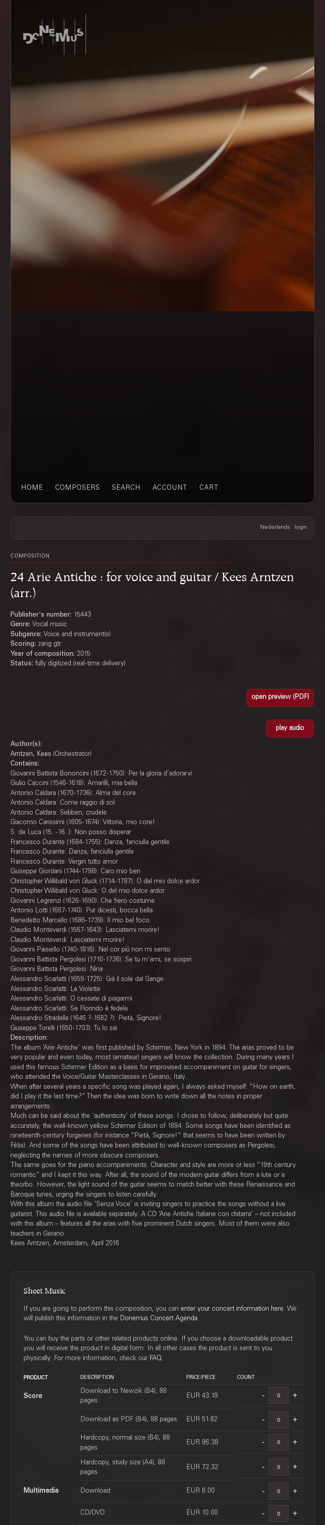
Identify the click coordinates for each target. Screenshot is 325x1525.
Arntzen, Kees (30, 754)
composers (77, 488)
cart (209, 488)
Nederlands (275, 527)
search (126, 488)
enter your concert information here (232, 1309)
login (301, 527)
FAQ (156, 1358)
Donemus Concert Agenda (158, 1318)
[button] (280, 698)
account (170, 488)
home (32, 488)
